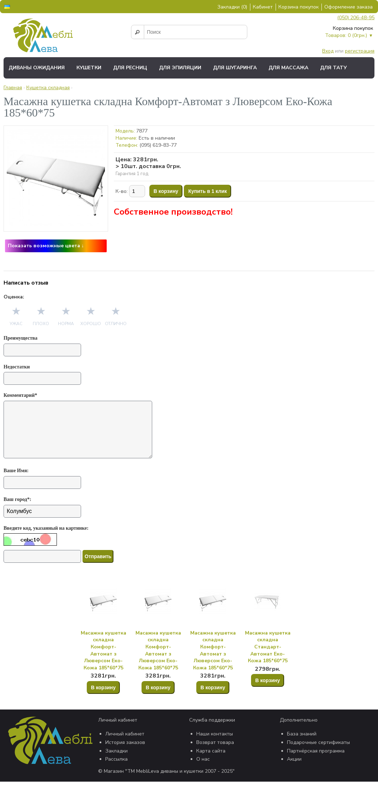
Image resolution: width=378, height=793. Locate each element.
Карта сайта (210, 762)
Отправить (98, 568)
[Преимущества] (42, 350)
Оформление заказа (348, 7)
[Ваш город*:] (42, 522)
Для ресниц (130, 67)
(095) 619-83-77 (158, 145)
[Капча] (42, 567)
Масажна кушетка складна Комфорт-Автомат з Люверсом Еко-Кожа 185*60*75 (103, 662)
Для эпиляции (180, 67)
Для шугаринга (235, 67)
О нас (203, 770)
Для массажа (288, 67)
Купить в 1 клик (207, 191)
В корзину (166, 191)
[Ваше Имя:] (42, 493)
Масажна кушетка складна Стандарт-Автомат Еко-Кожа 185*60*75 (268, 658)
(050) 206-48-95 (355, 17)
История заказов (125, 753)
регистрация (359, 51)
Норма (66, 324)
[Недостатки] (42, 378)
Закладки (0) (232, 7)
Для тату (333, 67)
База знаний (301, 745)
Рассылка (116, 770)
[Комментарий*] (80, 435)
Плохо (41, 324)
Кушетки (88, 67)
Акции (294, 770)
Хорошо (90, 324)
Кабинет (263, 7)
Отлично (116, 324)
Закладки (116, 762)
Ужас (16, 324)
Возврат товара (215, 753)
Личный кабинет (124, 745)
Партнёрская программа (316, 762)
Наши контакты (214, 745)
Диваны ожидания (37, 67)
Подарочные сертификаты (318, 753)
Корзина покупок (298, 7)
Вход (328, 51)
